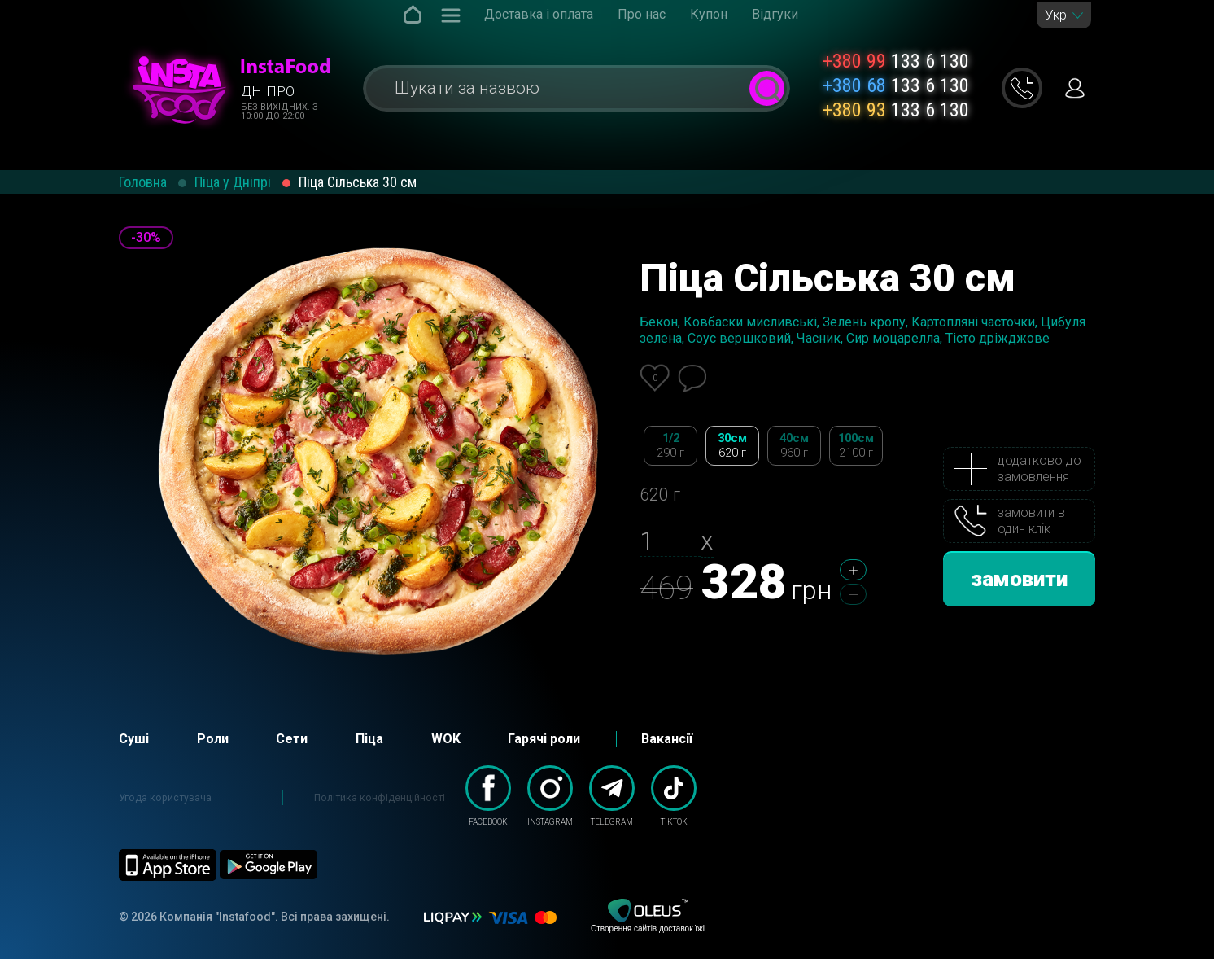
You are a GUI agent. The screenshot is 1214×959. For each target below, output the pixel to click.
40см (794, 446)
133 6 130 (896, 61)
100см (856, 446)
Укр (1056, 15)
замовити (1020, 579)
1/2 (670, 446)
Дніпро (268, 91)
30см (732, 446)
